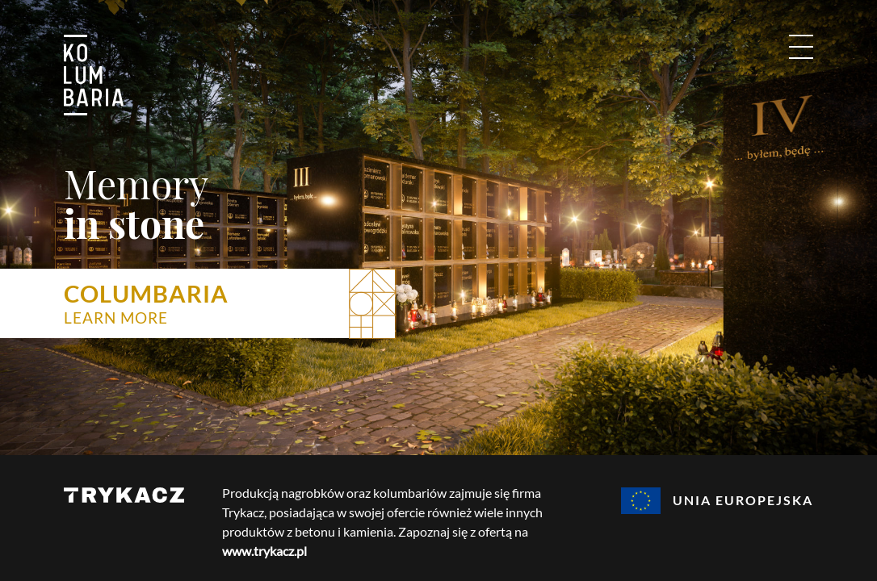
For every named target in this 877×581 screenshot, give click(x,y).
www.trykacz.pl (264, 550)
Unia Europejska (717, 500)
